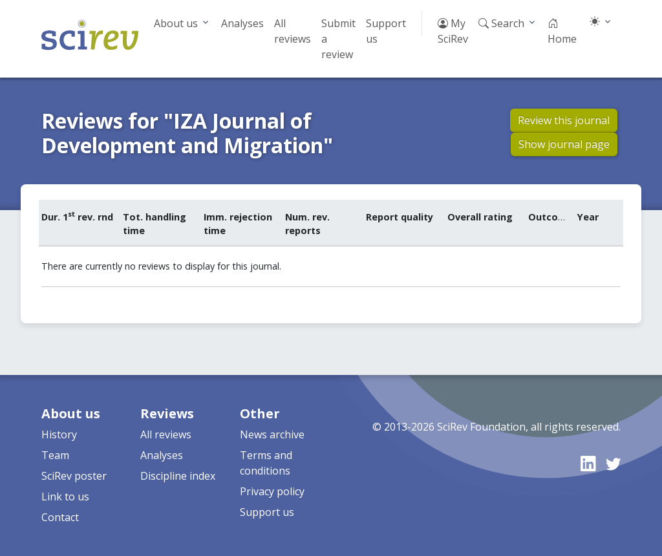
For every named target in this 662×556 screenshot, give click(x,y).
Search (501, 23)
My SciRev (453, 31)
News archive (272, 434)
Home (562, 31)
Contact (60, 517)
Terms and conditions (266, 463)
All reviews (292, 31)
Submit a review (338, 38)
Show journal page (564, 144)
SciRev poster (74, 476)
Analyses (242, 23)
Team (55, 455)
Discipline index (177, 476)
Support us (386, 31)
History (59, 434)
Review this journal (564, 120)
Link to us (65, 496)
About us (176, 23)
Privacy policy (272, 491)
